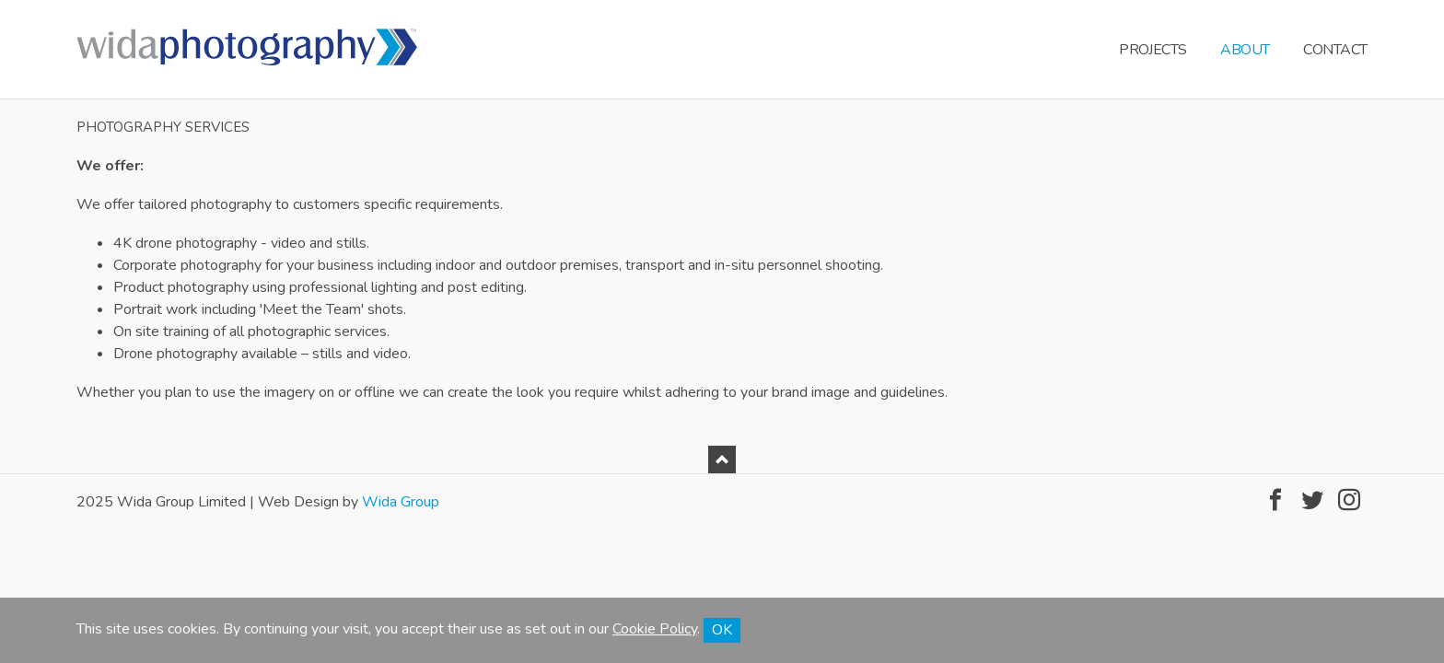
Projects (1152, 50)
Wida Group (400, 502)
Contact (1335, 50)
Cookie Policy (654, 629)
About (1245, 50)
